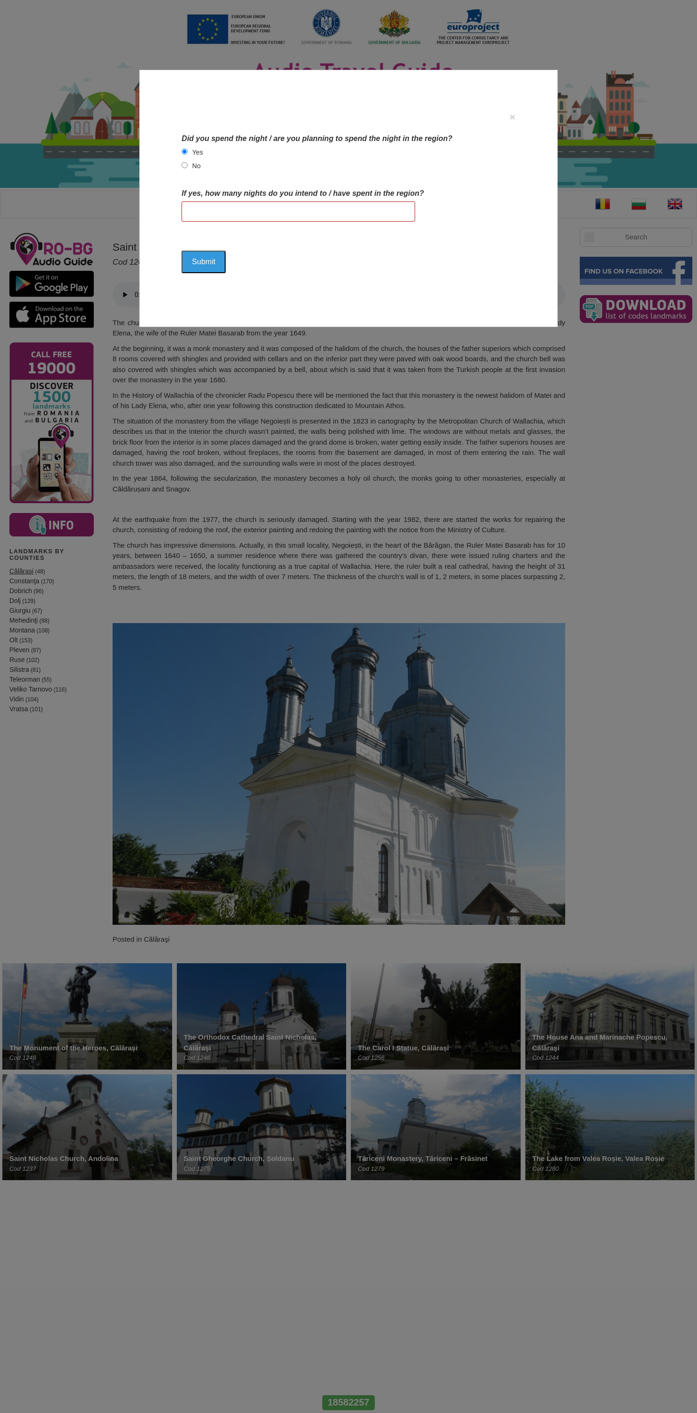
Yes (197, 152)
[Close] (512, 117)
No (196, 166)
